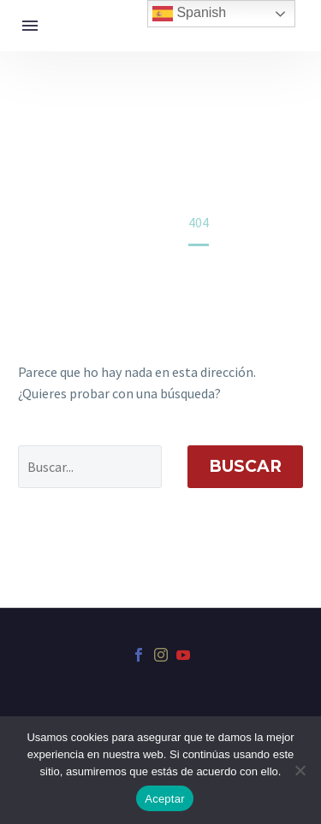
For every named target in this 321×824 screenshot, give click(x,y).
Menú (30, 26)
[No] (299, 770)
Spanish (189, 13)
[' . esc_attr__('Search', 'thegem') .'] (90, 466)
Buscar (245, 466)
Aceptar (165, 798)
